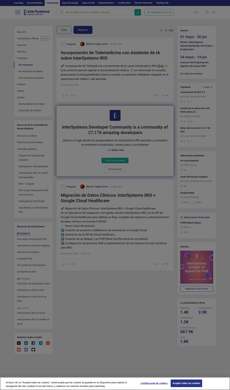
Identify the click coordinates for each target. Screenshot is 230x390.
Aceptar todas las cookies (186, 386)
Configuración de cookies (154, 386)
